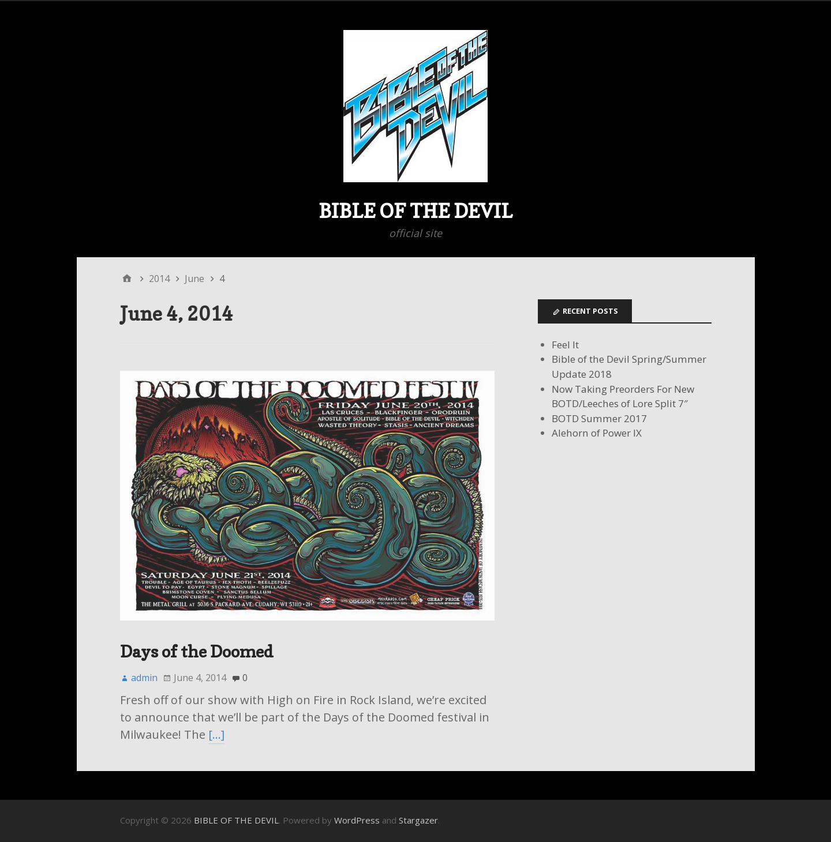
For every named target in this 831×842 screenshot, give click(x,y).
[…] (216, 734)
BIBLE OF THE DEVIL (415, 211)
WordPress (357, 820)
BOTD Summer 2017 (599, 418)
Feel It (565, 344)
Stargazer (418, 820)
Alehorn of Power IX (597, 432)
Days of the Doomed (196, 651)
